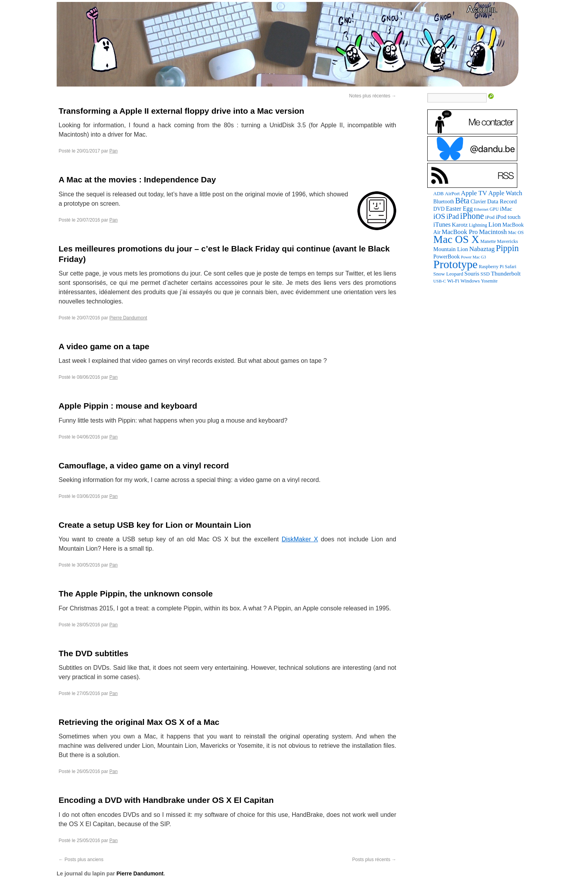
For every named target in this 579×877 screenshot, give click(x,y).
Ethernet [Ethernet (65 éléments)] (481, 209)
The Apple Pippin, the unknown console (136, 593)
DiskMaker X (300, 539)
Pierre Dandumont (128, 318)
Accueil (482, 9)
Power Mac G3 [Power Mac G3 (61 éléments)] (473, 257)
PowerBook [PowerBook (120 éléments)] (446, 256)
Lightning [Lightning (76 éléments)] (478, 225)
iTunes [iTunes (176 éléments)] (442, 224)
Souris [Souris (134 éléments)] (472, 273)
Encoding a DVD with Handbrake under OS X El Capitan (166, 800)
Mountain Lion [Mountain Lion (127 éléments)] (450, 249)
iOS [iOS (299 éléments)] (439, 216)
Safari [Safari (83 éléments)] (511, 266)
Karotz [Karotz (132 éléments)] (460, 225)
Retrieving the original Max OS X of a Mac (139, 722)
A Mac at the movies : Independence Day (137, 179)
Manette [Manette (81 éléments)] (488, 241)
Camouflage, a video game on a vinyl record (144, 465)
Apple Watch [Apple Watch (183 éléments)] (505, 193)
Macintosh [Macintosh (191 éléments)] (493, 232)
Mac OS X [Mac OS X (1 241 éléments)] (456, 239)
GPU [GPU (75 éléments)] (494, 209)
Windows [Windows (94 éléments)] (470, 281)
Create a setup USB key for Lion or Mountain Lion (155, 524)
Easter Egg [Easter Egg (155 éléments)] (459, 208)
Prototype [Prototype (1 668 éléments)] (455, 264)
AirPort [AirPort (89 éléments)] (452, 193)
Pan (113, 151)
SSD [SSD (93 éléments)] (485, 274)
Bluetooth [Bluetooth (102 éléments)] (443, 202)
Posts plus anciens (81, 859)
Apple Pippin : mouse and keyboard (128, 405)
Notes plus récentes (372, 96)
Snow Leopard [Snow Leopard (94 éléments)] (448, 274)
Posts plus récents (374, 859)
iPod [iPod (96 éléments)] (489, 217)
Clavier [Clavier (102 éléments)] (478, 202)
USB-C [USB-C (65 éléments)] (439, 281)
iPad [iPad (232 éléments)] (452, 216)
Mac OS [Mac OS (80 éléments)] (516, 232)
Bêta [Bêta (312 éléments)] (462, 200)
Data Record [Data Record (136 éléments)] (502, 201)
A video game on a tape (104, 346)
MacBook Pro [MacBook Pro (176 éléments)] (460, 232)
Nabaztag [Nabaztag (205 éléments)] (482, 249)
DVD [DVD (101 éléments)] (439, 209)
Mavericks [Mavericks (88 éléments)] (507, 241)
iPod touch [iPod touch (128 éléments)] (508, 217)
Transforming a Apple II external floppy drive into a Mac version (181, 110)
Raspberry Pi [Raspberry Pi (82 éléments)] (491, 266)
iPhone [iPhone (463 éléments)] (472, 216)
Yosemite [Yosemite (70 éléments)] (489, 281)
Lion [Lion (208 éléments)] (494, 224)
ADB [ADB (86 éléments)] (438, 193)
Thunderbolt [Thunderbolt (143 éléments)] (506, 273)
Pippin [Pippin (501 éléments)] (507, 248)
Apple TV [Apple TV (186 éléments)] (474, 193)
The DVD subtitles (93, 653)
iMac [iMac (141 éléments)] (506, 208)
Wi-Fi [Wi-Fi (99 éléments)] (453, 281)
